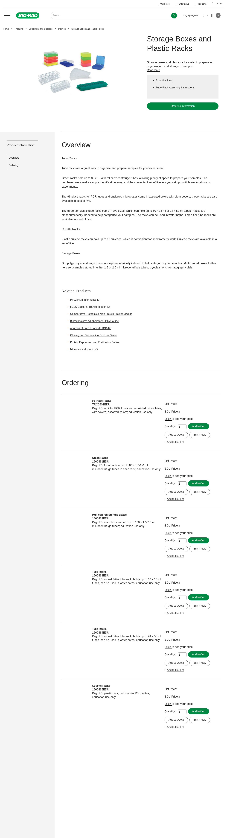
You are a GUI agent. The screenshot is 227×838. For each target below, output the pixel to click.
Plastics (62, 29)
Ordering (13, 165)
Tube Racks (100, 572)
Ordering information (183, 106)
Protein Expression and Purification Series (96, 342)
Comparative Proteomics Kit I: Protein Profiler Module (103, 313)
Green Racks (100, 458)
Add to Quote (177, 434)
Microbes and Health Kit (85, 349)
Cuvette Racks (102, 687)
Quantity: (170, 426)
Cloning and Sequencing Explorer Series (95, 335)
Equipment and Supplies (40, 29)
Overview (14, 157)
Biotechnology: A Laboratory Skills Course (96, 321)
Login (168, 418)
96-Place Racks (102, 400)
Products (19, 29)
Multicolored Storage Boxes (111, 515)
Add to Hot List (176, 442)
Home (6, 29)
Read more (154, 70)
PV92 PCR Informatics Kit (86, 299)
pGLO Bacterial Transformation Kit (91, 306)
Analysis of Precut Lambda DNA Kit (92, 328)
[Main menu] (7, 15)
